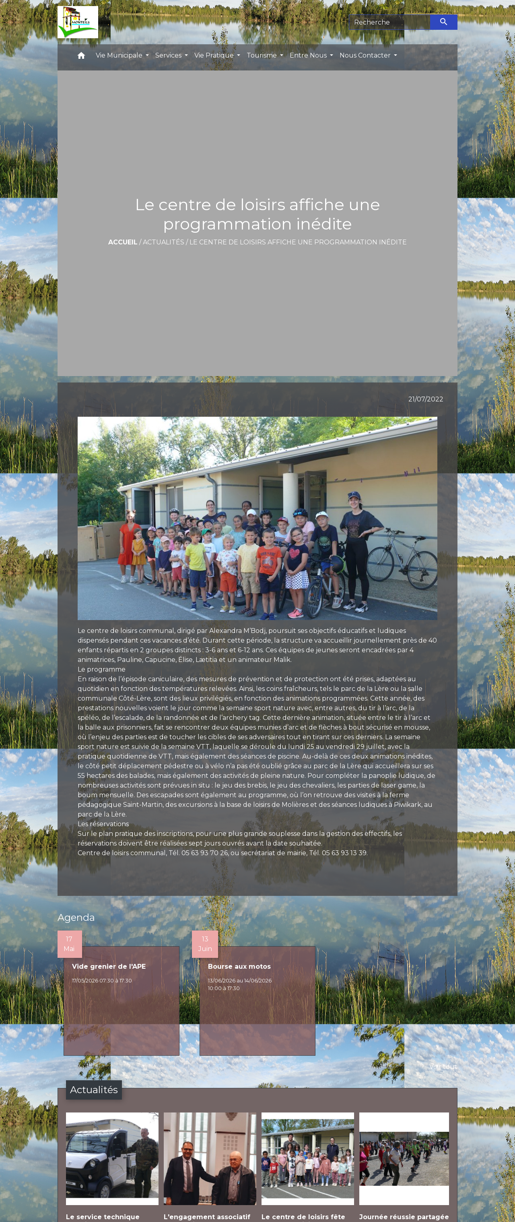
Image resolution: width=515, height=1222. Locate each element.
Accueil (123, 242)
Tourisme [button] (262, 55)
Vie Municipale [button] (120, 55)
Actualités (163, 242)
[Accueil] (78, 22)
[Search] (390, 22)
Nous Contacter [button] (366, 55)
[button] (81, 57)
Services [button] (169, 55)
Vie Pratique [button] (214, 55)
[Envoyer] (444, 22)
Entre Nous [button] (309, 55)
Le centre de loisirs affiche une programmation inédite (298, 242)
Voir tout (443, 1067)
